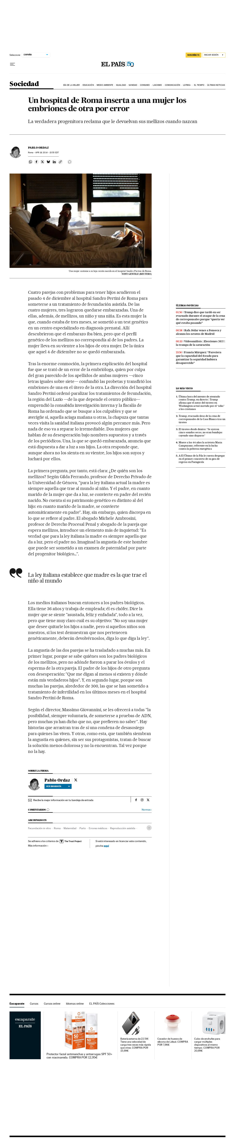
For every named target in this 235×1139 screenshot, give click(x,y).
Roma (57, 828)
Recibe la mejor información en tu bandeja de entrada (63, 800)
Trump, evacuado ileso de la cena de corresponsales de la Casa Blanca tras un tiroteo (202, 419)
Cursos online (52, 1003)
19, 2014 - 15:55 (47, 152)
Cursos (34, 1003)
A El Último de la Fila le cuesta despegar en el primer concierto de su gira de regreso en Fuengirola (202, 458)
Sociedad (24, 84)
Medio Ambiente (105, 85)
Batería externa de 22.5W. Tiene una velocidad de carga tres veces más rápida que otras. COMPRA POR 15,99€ (135, 1044)
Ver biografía (58, 786)
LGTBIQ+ (187, 85)
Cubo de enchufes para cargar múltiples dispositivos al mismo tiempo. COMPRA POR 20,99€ (207, 1044)
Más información (38, 845)
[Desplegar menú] (13, 64)
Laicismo (157, 85)
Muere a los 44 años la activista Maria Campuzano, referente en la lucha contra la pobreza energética (200, 445)
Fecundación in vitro (39, 828)
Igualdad (121, 85)
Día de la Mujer (71, 85)
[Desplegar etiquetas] (149, 827)
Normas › (147, 809)
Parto (82, 828)
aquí (106, 845)
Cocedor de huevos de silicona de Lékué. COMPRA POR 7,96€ (172, 1041)
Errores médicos (98, 828)
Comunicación (172, 85)
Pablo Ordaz (38, 147)
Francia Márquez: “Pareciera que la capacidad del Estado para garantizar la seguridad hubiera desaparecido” (198, 358)
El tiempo (199, 85)
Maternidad (70, 828)
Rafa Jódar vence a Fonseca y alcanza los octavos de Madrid (198, 332)
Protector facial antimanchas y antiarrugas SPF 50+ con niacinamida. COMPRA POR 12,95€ (80, 1056)
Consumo (145, 85)
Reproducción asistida (122, 828)
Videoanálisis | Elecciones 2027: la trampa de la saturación (200, 343)
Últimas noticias (216, 85)
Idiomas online (75, 1003)
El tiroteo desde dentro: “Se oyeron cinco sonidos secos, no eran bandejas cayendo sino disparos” (200, 432)
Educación (88, 85)
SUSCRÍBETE (193, 55)
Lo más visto (184, 388)
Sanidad (133, 85)
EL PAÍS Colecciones (101, 1003)
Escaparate (17, 1003)
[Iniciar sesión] (213, 55)
